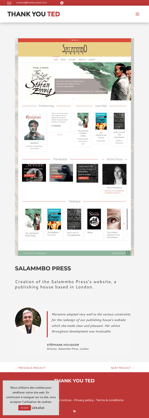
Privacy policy (84, 400)
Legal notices (62, 400)
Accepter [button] (25, 407)
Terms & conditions (110, 400)
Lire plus (38, 407)
